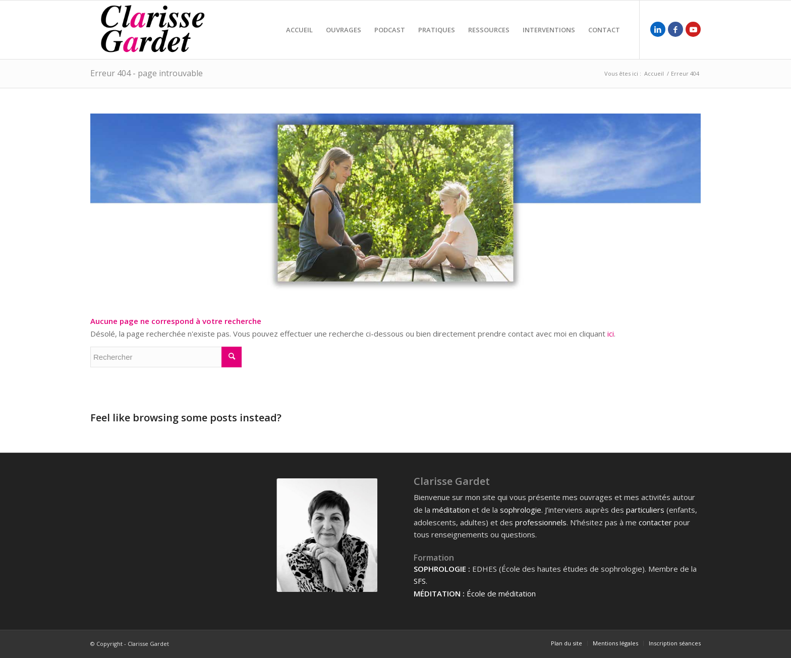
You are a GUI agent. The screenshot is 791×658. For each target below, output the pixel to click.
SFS (420, 581)
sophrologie (520, 510)
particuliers (645, 510)
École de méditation (501, 593)
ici (610, 333)
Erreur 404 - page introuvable (146, 73)
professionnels (541, 522)
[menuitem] (299, 30)
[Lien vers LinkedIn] (657, 29)
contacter (655, 522)
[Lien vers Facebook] (675, 29)
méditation (451, 510)
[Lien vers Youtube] (693, 29)
